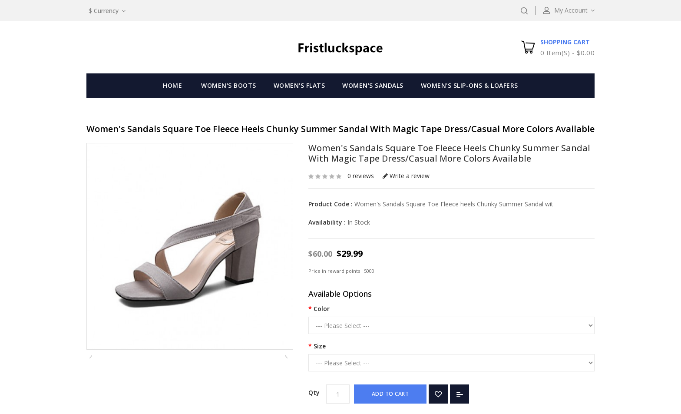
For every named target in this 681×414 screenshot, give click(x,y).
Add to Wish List (438, 394)
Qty (314, 392)
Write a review (406, 176)
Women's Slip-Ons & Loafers (469, 85)
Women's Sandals (372, 85)
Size (320, 346)
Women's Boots (228, 85)
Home (172, 85)
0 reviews (360, 176)
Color (322, 309)
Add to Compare (459, 394)
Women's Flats (299, 85)
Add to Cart (390, 393)
